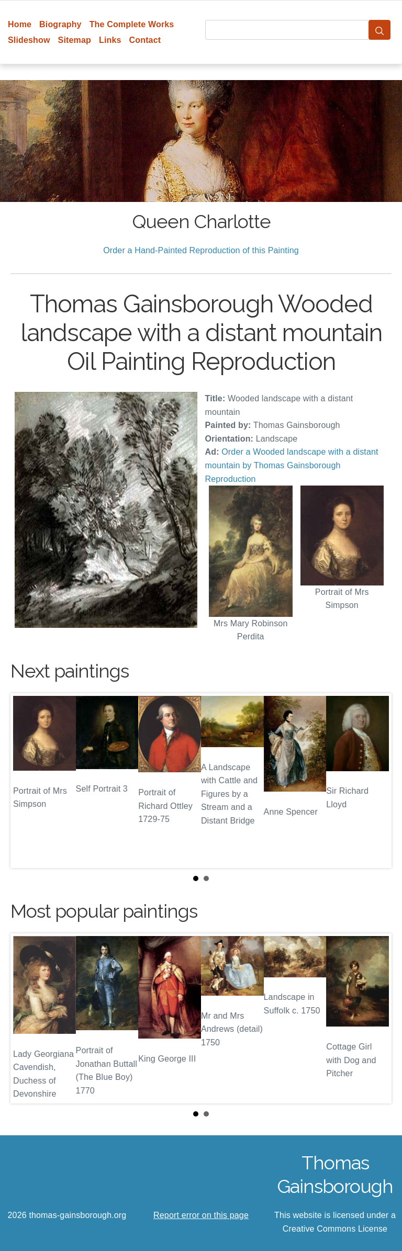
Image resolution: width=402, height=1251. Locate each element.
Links (110, 40)
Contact (145, 40)
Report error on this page (201, 1215)
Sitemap (74, 40)
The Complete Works (132, 24)
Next (375, 780)
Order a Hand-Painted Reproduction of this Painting (201, 250)
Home (19, 24)
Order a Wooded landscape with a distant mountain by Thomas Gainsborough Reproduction (291, 465)
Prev (26, 780)
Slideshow (29, 40)
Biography (60, 24)
